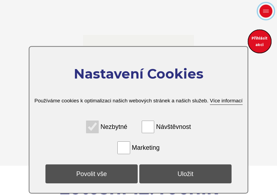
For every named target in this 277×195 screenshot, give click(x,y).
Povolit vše (91, 173)
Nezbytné (114, 126)
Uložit (185, 173)
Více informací (226, 100)
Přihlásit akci (257, 39)
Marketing (146, 147)
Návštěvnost (173, 126)
